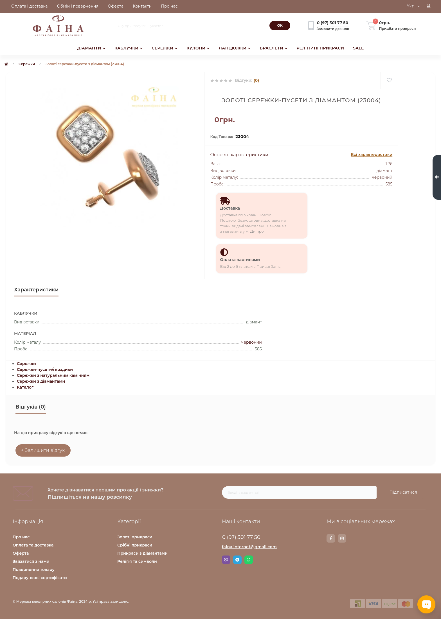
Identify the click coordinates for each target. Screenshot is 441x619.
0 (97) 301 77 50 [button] (241, 537)
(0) (256, 80)
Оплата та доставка (33, 545)
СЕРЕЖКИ (164, 48)
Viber (226, 560)
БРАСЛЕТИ (274, 48)
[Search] (280, 25)
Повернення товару (34, 569)
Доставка (230, 208)
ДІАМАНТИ (91, 48)
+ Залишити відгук (43, 450)
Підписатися (403, 492)
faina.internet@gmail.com (249, 546)
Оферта (21, 553)
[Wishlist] (389, 80)
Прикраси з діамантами (142, 553)
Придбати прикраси (397, 28)
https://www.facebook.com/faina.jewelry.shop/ (331, 538)
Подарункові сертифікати (40, 577)
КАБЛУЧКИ (128, 48)
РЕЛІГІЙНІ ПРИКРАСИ (320, 48)
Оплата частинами (240, 259)
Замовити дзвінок (333, 29)
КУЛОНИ (198, 48)
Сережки (27, 64)
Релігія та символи (137, 561)
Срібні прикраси (134, 545)
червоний (251, 342)
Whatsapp (248, 560)
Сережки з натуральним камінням (53, 375)
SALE (358, 48)
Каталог (25, 387)
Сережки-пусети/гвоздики (45, 369)
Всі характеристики (371, 154)
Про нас (21, 536)
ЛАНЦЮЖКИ (235, 48)
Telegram (237, 560)
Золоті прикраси (134, 536)
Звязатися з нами (31, 561)
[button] (428, 6)
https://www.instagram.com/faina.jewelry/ (342, 538)
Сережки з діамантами (41, 381)
